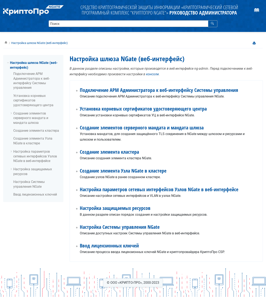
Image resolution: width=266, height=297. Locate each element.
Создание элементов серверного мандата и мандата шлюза (30, 118)
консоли (152, 74)
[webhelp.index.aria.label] (259, 11)
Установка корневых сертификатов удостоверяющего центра (33, 100)
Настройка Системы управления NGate (120, 226)
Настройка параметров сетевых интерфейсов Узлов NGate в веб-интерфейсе (35, 156)
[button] (8, 62)
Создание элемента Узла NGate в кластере (123, 170)
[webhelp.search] (212, 23)
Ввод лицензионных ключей (35, 194)
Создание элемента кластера (36, 131)
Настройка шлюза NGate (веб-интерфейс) (39, 43)
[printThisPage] (254, 43)
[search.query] (133, 23)
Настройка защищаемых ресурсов (115, 207)
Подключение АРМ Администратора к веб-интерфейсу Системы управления (159, 89)
